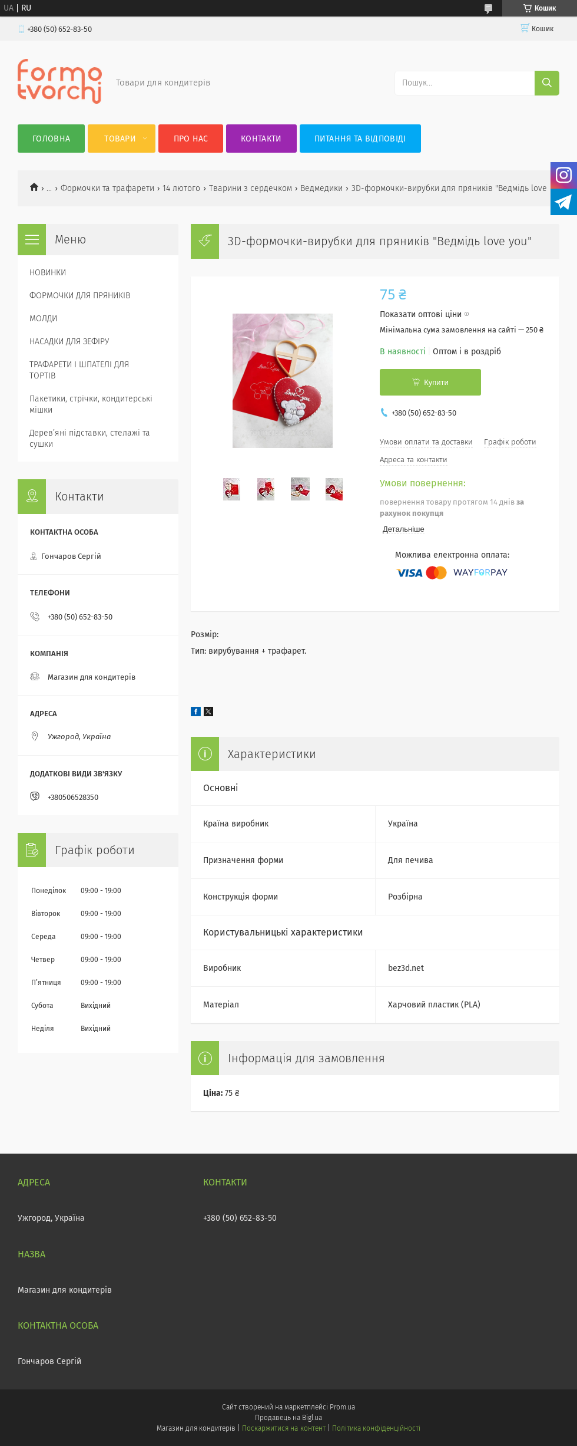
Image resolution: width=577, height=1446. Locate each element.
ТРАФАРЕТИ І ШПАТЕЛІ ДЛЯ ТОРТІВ (79, 370)
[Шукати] (547, 83)
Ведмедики (321, 188)
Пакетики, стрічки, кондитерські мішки (90, 404)
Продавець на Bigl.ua (288, 1418)
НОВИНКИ (47, 273)
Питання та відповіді (360, 139)
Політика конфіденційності (376, 1428)
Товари (120, 139)
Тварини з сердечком (250, 188)
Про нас (191, 139)
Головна (51, 139)
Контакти (261, 139)
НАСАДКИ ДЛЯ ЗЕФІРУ (69, 342)
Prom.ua (342, 1407)
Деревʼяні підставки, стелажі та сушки (89, 438)
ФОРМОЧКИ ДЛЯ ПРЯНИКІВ (79, 296)
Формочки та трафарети (107, 188)
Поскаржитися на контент (283, 1428)
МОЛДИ (43, 319)
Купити (436, 382)
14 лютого (181, 188)
